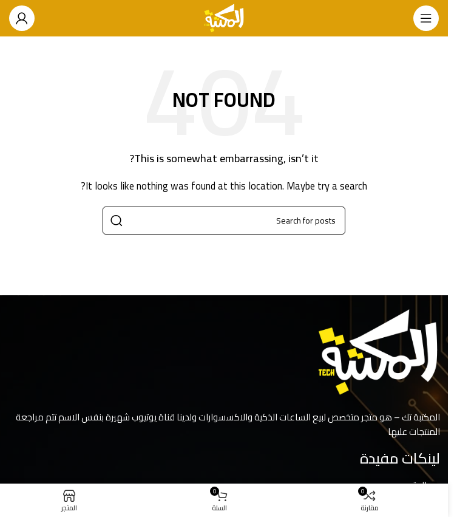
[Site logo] (224, 17)
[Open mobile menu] (426, 18)
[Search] (224, 221)
